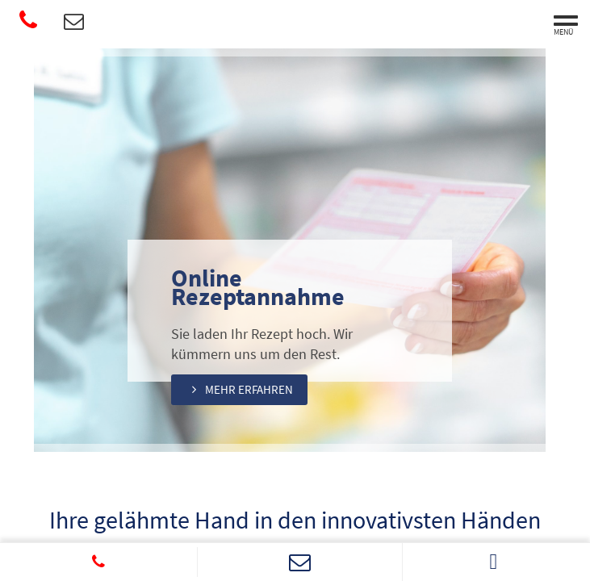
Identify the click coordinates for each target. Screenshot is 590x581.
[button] (245, 389)
